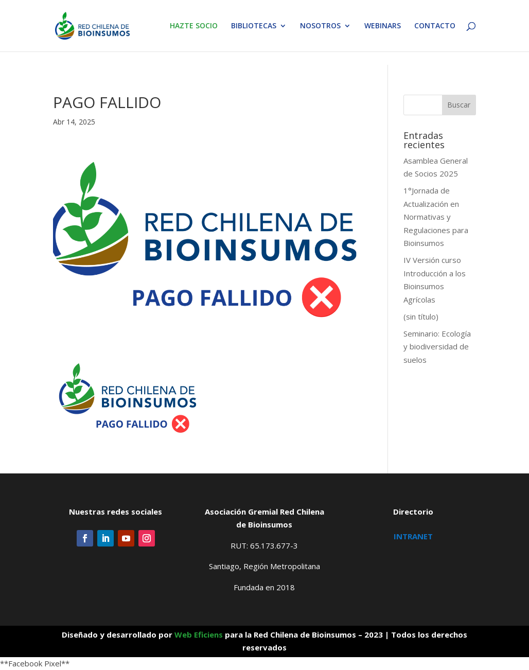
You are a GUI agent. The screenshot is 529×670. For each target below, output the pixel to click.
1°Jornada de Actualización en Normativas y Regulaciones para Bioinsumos (435, 216)
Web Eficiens (198, 634)
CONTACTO (434, 26)
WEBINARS (382, 26)
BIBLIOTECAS (253, 26)
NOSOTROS (320, 26)
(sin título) (420, 316)
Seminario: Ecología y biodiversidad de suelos (437, 346)
